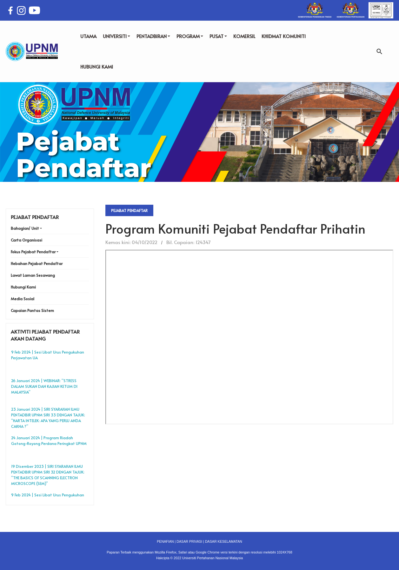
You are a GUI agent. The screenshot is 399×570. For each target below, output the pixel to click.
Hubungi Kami (23, 286)
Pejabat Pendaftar (129, 210)
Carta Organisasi (26, 239)
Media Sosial (22, 298)
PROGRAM (189, 36)
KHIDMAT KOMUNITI (284, 36)
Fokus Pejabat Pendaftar (33, 251)
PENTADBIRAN (153, 36)
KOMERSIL (244, 36)
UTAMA (88, 36)
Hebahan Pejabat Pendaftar (37, 263)
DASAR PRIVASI (189, 541)
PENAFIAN (165, 541)
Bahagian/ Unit (25, 228)
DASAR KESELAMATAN (223, 541)
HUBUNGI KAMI (96, 66)
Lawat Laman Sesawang (33, 275)
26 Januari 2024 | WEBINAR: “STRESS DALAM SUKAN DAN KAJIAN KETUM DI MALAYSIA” (44, 386)
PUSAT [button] (218, 36)
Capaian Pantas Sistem (32, 310)
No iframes (249, 337)
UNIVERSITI (116, 36)
